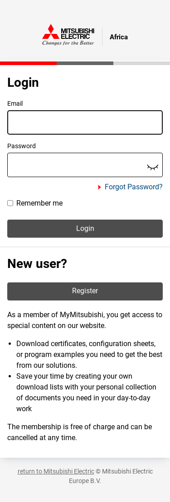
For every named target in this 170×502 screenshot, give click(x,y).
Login (85, 228)
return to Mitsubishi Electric (56, 471)
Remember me (35, 203)
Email (15, 103)
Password (21, 146)
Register (85, 290)
